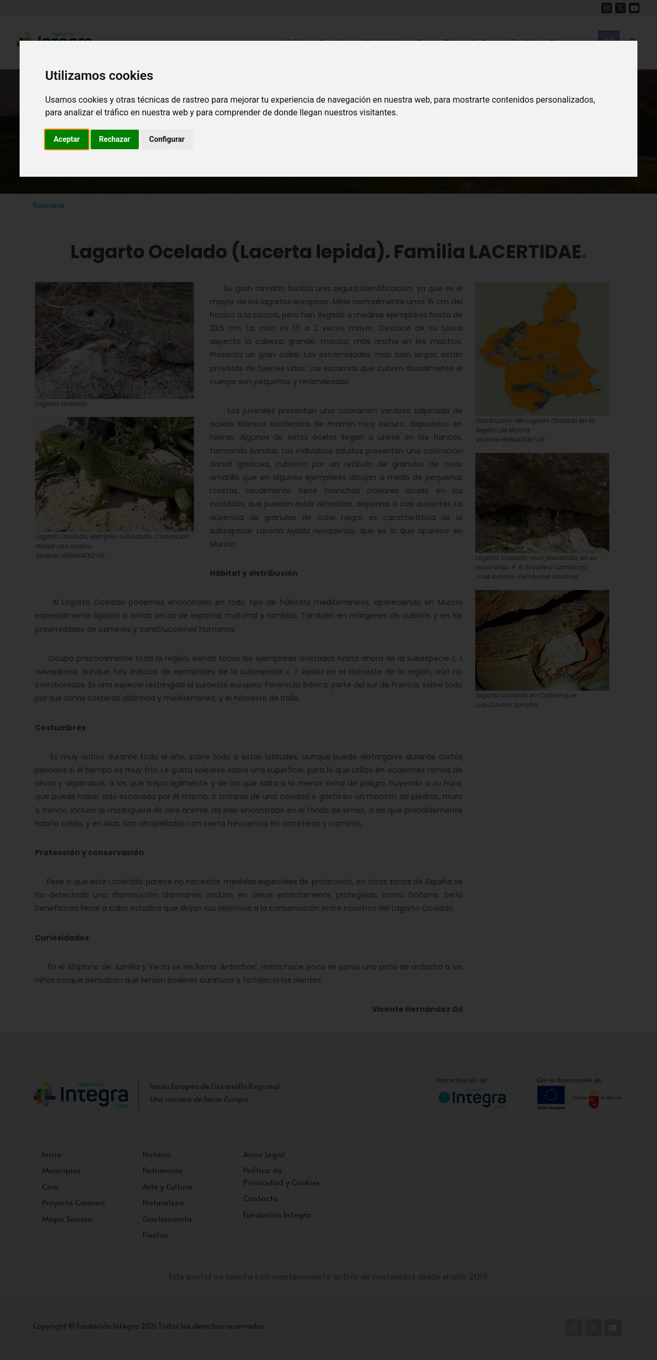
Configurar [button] (167, 139)
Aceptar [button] (67, 139)
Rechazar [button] (114, 139)
